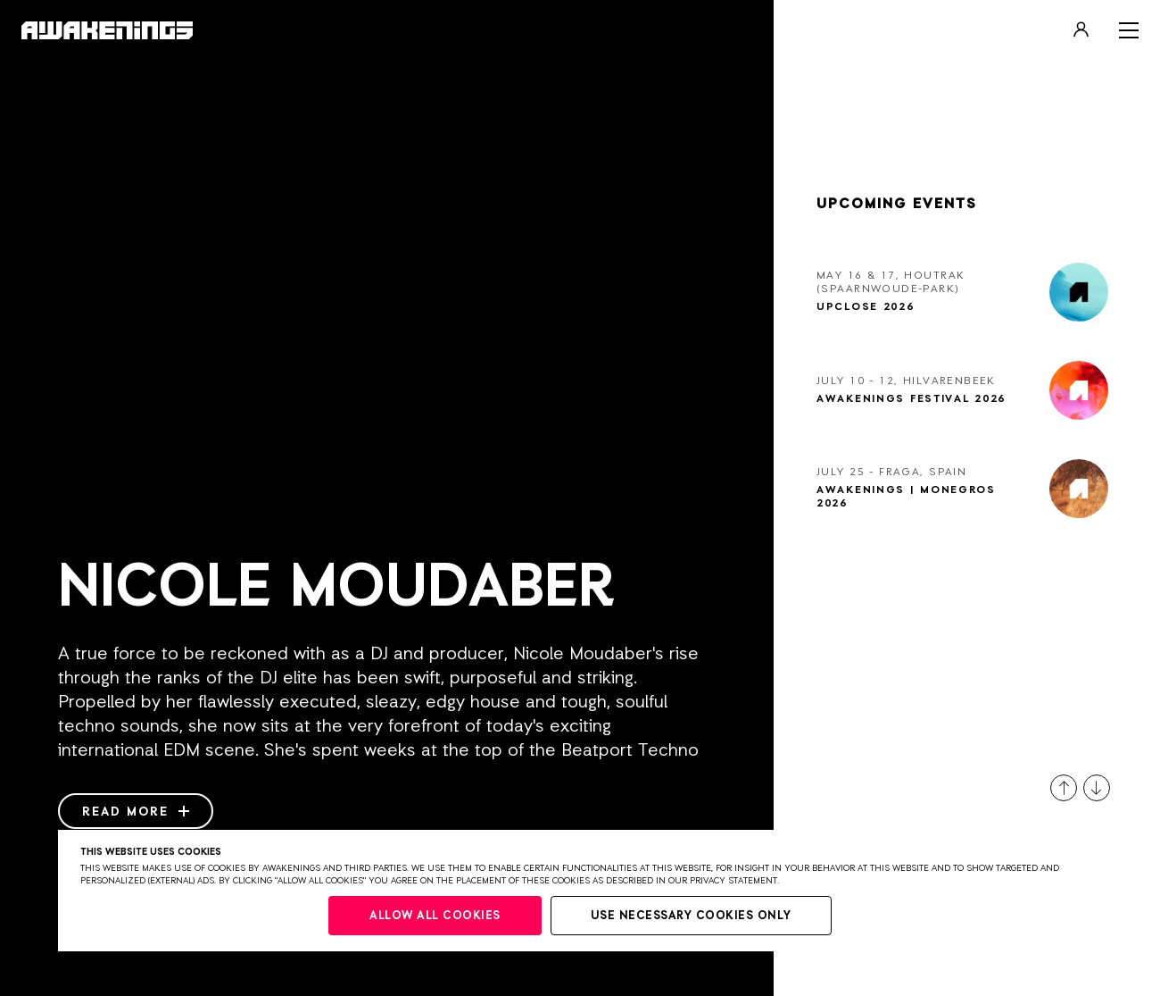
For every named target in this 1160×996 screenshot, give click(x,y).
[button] (1063, 787)
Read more (135, 812)
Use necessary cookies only (691, 916)
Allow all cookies (435, 916)
